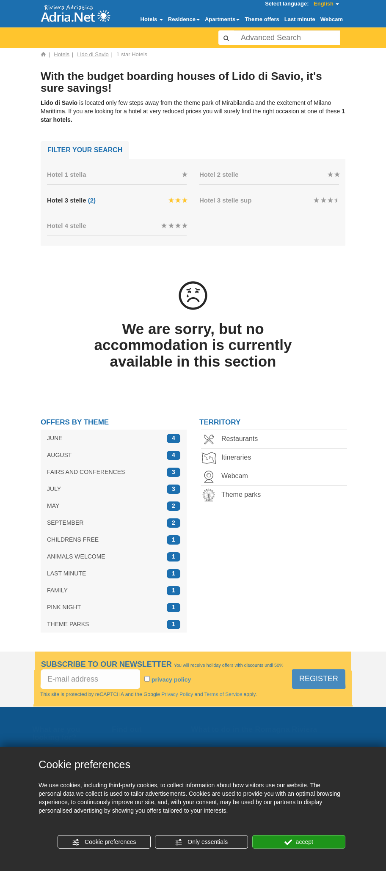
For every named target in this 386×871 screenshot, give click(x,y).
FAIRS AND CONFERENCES (113, 472)
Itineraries (229, 458)
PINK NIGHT (113, 607)
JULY (113, 489)
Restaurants (232, 439)
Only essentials (201, 842)
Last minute (299, 19)
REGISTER (319, 678)
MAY (113, 505)
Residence (184, 19)
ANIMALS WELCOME (113, 556)
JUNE (113, 438)
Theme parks (233, 495)
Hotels (152, 19)
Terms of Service (223, 694)
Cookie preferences (104, 842)
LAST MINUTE (113, 573)
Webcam (331, 19)
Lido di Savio (92, 54)
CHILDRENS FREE (113, 539)
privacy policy (171, 679)
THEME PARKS (113, 624)
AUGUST (113, 455)
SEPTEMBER (113, 522)
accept (298, 842)
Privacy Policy (177, 694)
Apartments (222, 19)
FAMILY (113, 590)
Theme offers (262, 19)
